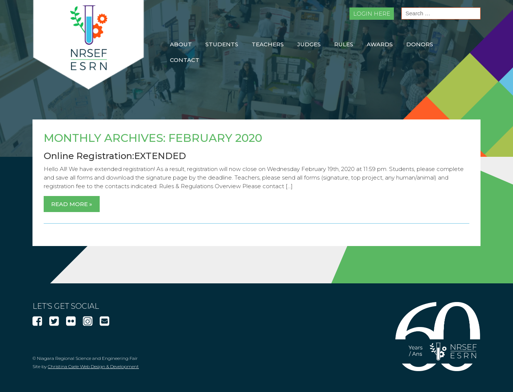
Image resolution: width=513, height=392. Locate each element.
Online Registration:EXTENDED (115, 155)
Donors (419, 44)
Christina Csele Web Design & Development (93, 366)
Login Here (371, 13)
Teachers (268, 44)
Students (221, 44)
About (181, 44)
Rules (343, 44)
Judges (309, 44)
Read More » (71, 204)
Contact (184, 59)
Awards (380, 44)
